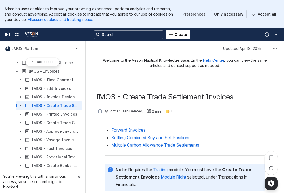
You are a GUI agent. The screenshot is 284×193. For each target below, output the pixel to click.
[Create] (178, 34)
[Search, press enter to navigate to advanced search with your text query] (128, 34)
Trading (160, 169)
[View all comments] (271, 157)
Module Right (173, 177)
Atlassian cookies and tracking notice (60, 19)
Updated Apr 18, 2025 (242, 48)
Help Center (213, 60)
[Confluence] (32, 34)
